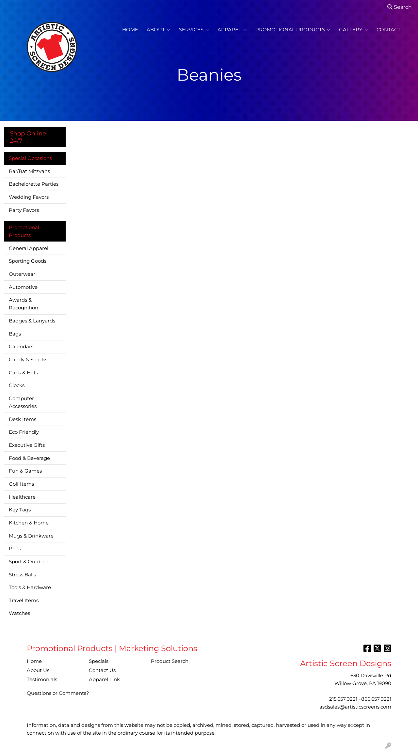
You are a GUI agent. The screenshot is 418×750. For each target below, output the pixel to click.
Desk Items (22, 419)
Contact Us (102, 670)
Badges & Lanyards (32, 321)
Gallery (353, 30)
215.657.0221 (343, 699)
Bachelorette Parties (33, 184)
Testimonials (42, 679)
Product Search (169, 661)
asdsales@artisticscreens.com (355, 707)
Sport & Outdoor (28, 562)
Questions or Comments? (58, 693)
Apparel (232, 30)
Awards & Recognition (23, 304)
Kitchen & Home (29, 523)
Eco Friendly (24, 432)
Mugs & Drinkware (31, 536)
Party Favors (24, 210)
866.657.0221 (376, 699)
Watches (19, 613)
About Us (38, 670)
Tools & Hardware (30, 587)
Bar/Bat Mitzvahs (29, 171)
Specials (98, 661)
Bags (15, 334)
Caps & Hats (23, 373)
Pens (15, 549)
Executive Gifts (27, 445)
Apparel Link (104, 679)
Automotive (23, 287)
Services (194, 30)
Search (399, 7)
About (158, 30)
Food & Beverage (29, 458)
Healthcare (22, 497)
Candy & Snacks (28, 360)
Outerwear (22, 274)
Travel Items (24, 600)
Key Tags (20, 510)
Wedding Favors (29, 197)
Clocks (16, 385)
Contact (389, 30)
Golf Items (21, 484)
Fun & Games (25, 471)
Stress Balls (22, 575)
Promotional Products (292, 30)
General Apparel (28, 248)
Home (130, 30)
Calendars (21, 347)
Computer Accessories (23, 402)
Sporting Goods (27, 261)
